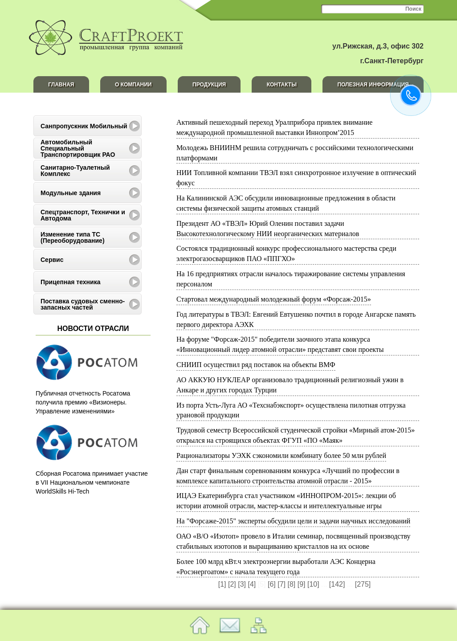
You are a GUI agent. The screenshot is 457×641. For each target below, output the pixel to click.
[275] (363, 584)
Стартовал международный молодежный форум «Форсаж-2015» (273, 299)
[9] (302, 584)
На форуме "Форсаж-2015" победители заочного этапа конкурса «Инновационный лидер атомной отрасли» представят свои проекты (280, 344)
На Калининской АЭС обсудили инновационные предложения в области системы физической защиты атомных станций (286, 203)
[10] (313, 584)
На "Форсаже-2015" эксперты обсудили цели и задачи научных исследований (293, 521)
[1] (222, 584)
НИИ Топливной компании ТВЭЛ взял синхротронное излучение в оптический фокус (296, 178)
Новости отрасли (93, 328)
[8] (291, 584)
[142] (337, 584)
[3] (242, 584)
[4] (252, 584)
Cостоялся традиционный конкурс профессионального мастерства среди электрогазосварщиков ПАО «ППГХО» (286, 253)
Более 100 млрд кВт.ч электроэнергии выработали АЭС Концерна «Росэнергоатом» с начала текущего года (275, 567)
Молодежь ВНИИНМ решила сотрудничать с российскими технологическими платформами (294, 153)
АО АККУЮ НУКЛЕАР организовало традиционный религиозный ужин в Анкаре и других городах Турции (290, 385)
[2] (232, 584)
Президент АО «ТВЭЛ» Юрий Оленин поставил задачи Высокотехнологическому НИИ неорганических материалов (267, 228)
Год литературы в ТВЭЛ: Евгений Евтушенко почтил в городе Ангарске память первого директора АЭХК (296, 319)
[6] (272, 584)
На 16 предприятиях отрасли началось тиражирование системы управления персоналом (290, 279)
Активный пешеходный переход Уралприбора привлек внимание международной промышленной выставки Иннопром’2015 (274, 127)
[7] (281, 584)
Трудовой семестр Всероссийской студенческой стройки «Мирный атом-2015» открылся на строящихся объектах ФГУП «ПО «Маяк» (295, 435)
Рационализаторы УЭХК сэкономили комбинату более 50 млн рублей (281, 455)
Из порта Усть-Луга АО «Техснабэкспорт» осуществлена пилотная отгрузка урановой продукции (291, 410)
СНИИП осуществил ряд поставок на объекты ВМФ (255, 364)
